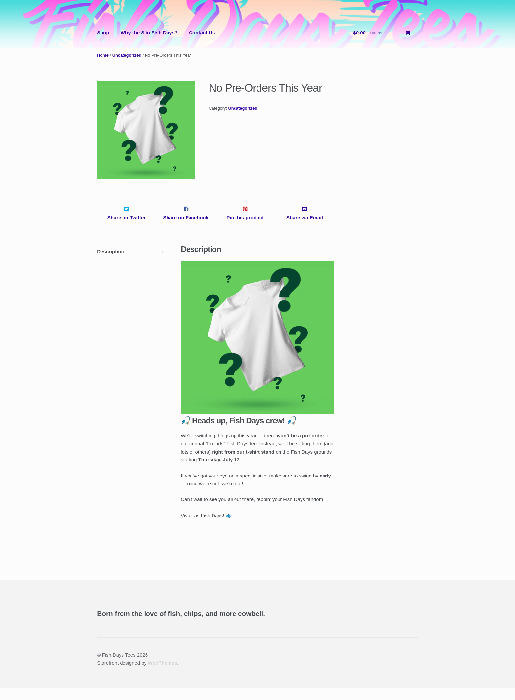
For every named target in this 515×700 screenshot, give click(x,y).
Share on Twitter (126, 229)
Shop (103, 32)
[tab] (132, 264)
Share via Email (304, 229)
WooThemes (162, 675)
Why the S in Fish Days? (149, 32)
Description (110, 263)
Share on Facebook (185, 229)
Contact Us (202, 32)
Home (103, 55)
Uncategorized (127, 55)
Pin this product (245, 229)
